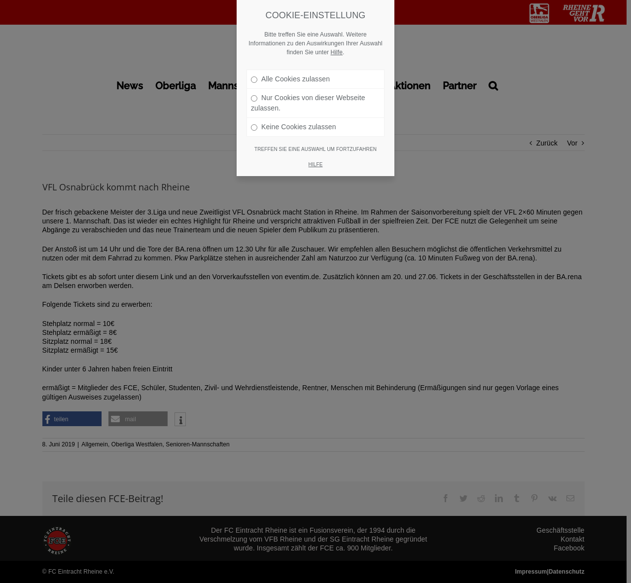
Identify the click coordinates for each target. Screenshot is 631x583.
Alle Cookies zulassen (290, 67)
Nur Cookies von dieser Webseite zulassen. (308, 91)
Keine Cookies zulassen (293, 115)
